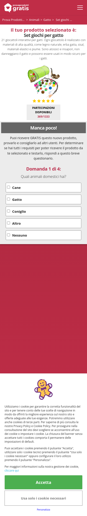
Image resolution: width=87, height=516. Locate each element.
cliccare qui (12, 470)
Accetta (43, 482)
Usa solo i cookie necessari (43, 498)
